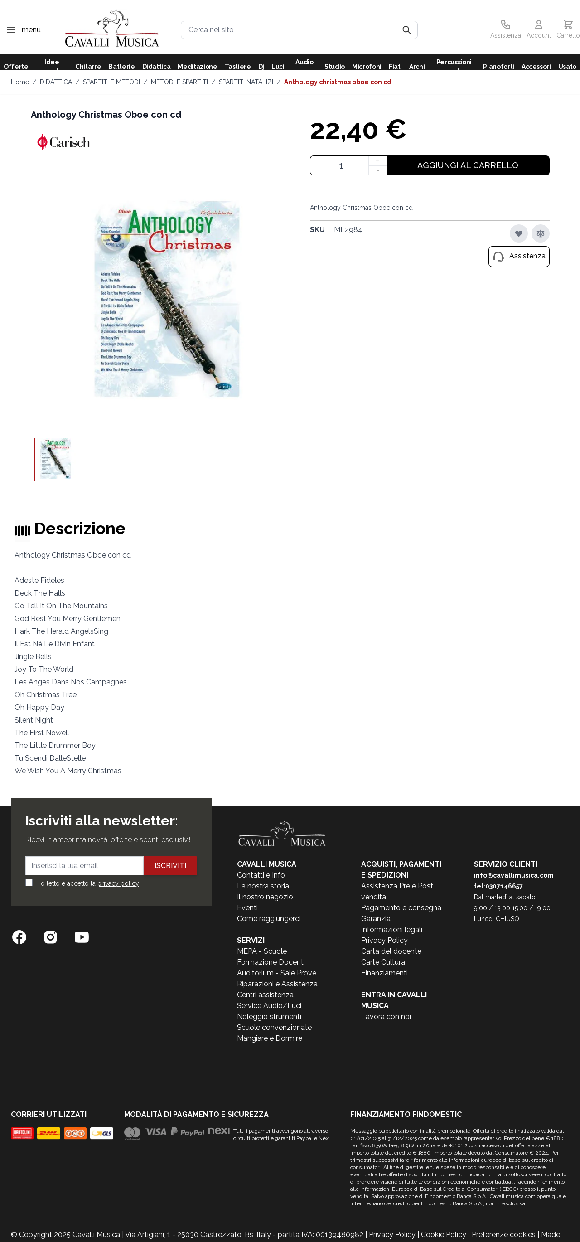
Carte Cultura (383, 962)
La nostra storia (263, 886)
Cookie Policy (443, 1234)
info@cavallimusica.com (514, 875)
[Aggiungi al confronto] (541, 233)
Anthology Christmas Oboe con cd (338, 82)
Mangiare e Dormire (269, 1038)
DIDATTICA (56, 82)
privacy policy (118, 883)
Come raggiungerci (268, 918)
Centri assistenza (265, 994)
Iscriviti (170, 865)
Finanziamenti (384, 973)
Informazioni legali (391, 929)
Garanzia (376, 918)
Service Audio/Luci (269, 1005)
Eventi (247, 907)
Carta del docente (391, 951)
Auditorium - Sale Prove (276, 973)
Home (20, 82)
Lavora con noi (386, 1016)
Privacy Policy (384, 940)
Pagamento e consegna (401, 907)
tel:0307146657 (498, 886)
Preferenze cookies (504, 1234)
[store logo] (112, 29)
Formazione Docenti (271, 962)
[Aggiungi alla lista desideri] (519, 233)
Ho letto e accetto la (87, 883)
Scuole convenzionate (274, 1027)
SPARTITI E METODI (111, 82)
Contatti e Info (261, 875)
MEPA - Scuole (262, 951)
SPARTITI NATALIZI (246, 82)
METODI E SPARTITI (179, 82)
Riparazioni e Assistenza (277, 984)
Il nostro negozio (265, 897)
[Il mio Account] (539, 30)
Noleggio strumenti (269, 1016)
